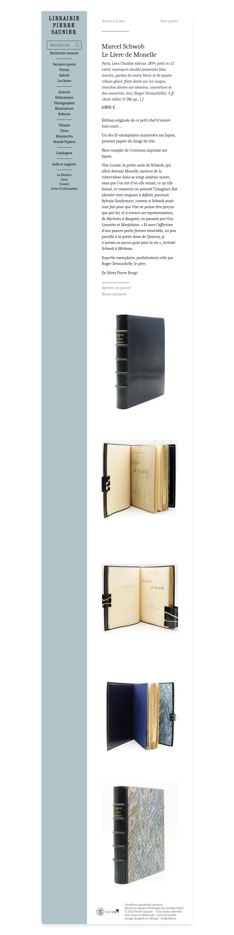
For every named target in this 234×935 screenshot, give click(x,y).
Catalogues (64, 153)
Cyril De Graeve (166, 915)
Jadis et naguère (64, 164)
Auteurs (64, 92)
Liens (64, 179)
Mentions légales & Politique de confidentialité (154, 908)
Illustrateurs (64, 108)
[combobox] (64, 45)
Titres (64, 131)
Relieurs (64, 114)
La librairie (64, 175)
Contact (64, 184)
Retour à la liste (113, 21)
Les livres (64, 81)
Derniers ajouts (64, 64)
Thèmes (64, 125)
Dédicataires (64, 97)
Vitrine (64, 70)
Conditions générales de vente (144, 904)
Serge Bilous (168, 918)
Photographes (64, 103)
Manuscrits (64, 136)
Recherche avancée (64, 53)
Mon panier (169, 21)
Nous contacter (114, 294)
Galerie (64, 75)
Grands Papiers (64, 142)
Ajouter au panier (116, 287)
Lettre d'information (64, 188)
